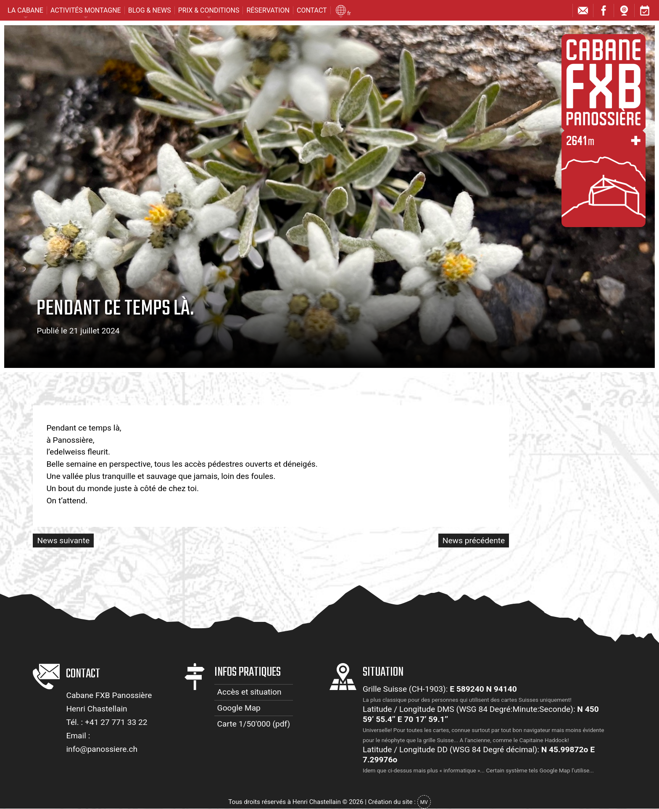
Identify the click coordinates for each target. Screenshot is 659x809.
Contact (312, 10)
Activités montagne (85, 10)
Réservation (268, 10)
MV (424, 802)
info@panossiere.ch (101, 749)
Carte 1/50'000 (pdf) (253, 724)
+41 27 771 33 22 (116, 722)
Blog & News (149, 10)
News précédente (474, 540)
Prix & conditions (209, 10)
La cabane (25, 10)
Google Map (239, 708)
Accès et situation (249, 692)
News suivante (63, 540)
